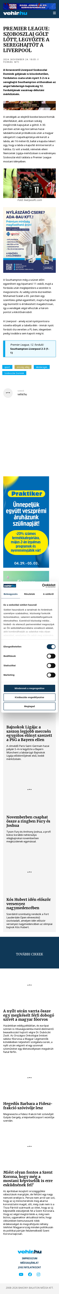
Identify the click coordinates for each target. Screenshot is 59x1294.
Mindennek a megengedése (29, 688)
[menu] (54, 13)
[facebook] (30, 1274)
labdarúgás (41, 366)
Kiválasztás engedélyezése (29, 697)
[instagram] (38, 1274)
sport (7, 366)
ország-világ (23, 366)
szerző (21, 391)
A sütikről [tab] (48, 594)
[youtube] (21, 1274)
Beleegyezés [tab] (11, 594)
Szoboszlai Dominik (14, 373)
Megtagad (29, 706)
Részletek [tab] (29, 594)
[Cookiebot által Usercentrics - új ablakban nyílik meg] (42, 586)
